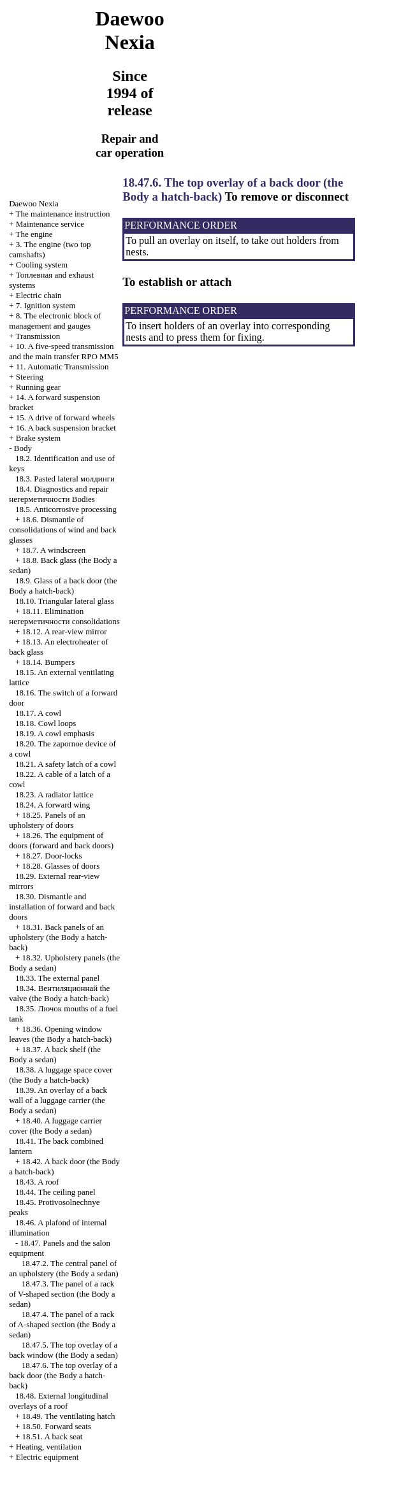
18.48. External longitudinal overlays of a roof (58, 1401)
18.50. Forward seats (56, 1426)
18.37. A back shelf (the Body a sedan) (55, 1054)
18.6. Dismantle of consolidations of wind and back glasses (62, 530)
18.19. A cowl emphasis (54, 733)
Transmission (38, 336)
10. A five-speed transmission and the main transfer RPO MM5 (64, 351)
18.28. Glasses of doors (61, 866)
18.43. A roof (37, 1181)
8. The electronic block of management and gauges (55, 321)
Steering (29, 376)
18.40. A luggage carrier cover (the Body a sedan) (55, 1126)
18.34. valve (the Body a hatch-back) (59, 993)
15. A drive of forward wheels (65, 417)
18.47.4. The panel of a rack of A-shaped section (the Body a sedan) (62, 1324)
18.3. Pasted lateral (65, 478)
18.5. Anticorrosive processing (66, 509)
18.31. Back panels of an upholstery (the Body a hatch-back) (58, 937)
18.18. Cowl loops (45, 723)
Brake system (38, 438)
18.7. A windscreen (54, 550)
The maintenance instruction (63, 213)
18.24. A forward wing (52, 804)
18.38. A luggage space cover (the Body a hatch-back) (60, 1075)
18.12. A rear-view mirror (64, 631)
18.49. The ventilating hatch (68, 1416)
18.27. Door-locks (52, 855)
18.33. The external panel (57, 978)
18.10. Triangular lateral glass (64, 601)
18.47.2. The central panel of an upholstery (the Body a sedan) (63, 1268)
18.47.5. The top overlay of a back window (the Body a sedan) (63, 1350)
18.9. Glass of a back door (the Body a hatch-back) (63, 585)
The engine (34, 234)
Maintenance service (50, 224)
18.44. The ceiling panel (55, 1192)
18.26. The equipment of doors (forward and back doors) (61, 840)
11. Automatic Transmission (62, 366)
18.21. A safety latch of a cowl (65, 764)
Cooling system (42, 264)
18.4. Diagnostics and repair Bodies (58, 494)
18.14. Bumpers (48, 662)
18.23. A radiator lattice (54, 794)
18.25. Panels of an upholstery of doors (47, 820)
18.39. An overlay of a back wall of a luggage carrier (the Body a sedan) (58, 1100)
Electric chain (39, 295)
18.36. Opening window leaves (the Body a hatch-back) (60, 1034)
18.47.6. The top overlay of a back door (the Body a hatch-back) (63, 1375)
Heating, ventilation (49, 1446)
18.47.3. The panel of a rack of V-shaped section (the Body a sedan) (62, 1294)
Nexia (34, 203)
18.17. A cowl (38, 713)
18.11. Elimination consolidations (64, 616)
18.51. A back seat (52, 1436)
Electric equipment (47, 1457)
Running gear (38, 387)
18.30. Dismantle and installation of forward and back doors (62, 907)
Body (23, 448)
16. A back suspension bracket (66, 427)
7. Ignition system (46, 305)
